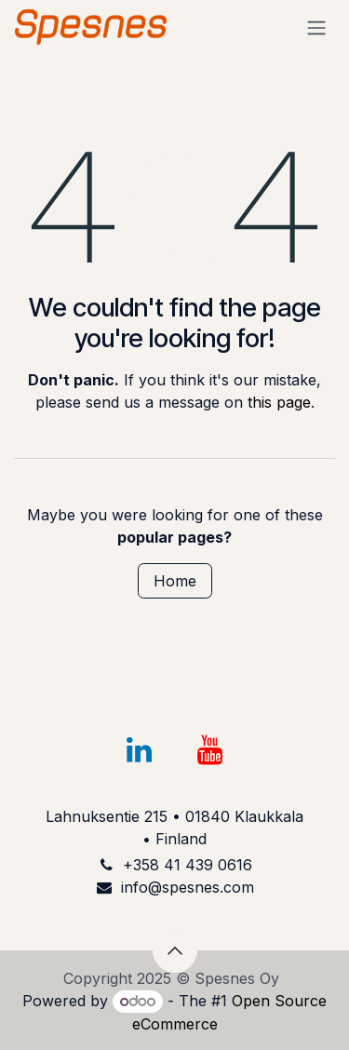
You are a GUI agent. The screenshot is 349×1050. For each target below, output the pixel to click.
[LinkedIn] (139, 750)
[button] (175, 950)
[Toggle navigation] (316, 27)
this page (279, 402)
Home (175, 581)
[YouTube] (209, 750)
